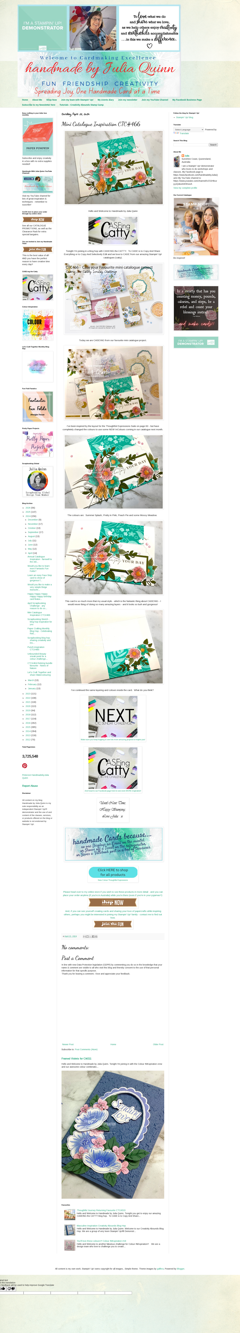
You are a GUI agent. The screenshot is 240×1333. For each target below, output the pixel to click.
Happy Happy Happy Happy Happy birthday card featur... (39, 596)
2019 (28, 710)
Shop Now (51, 100)
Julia (187, 156)
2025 (28, 512)
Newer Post (68, 1044)
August (32, 536)
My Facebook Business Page (187, 100)
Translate (181, 133)
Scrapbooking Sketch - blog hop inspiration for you (40, 622)
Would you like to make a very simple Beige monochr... (40, 587)
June (30, 544)
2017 (28, 718)
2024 (28, 516)
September (33, 532)
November (33, 524)
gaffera (160, 1269)
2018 (28, 714)
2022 (28, 698)
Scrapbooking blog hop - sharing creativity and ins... (39, 640)
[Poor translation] (11, 1288)
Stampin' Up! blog (184, 117)
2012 (28, 739)
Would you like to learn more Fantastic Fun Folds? (39, 568)
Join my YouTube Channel (155, 100)
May (30, 549)
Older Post (158, 1044)
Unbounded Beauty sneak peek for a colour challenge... (38, 656)
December (33, 519)
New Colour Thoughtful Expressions (113, 880)
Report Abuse (30, 785)
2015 (28, 727)
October (32, 528)
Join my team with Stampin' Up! (77, 100)
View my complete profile (185, 188)
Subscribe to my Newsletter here (38, 105)
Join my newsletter (127, 100)
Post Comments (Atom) (86, 1049)
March (31, 680)
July (30, 540)
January (32, 688)
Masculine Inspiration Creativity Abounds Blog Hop (101, 1225)
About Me (37, 100)
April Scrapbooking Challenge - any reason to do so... (37, 606)
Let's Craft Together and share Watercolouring (39, 673)
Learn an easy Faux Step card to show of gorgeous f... (40, 578)
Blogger (180, 1269)
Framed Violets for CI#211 (76, 1058)
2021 (28, 702)
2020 (28, 706)
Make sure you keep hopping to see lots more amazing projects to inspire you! (113, 740)
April (30, 553)
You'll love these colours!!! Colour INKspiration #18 (101, 1241)
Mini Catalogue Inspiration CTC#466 (39, 613)
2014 (28, 731)
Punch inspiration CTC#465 (36, 648)
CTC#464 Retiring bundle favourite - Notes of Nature (40, 666)
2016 (28, 723)
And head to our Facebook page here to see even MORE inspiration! (113, 791)
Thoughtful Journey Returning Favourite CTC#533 (101, 1210)
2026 (28, 508)
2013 (28, 735)
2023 (28, 693)
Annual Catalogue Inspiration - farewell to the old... (40, 559)
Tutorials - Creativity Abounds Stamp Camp (82, 105)
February (32, 684)
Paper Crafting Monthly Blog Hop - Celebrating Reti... (40, 631)
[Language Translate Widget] (188, 129)
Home (25, 100)
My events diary (106, 100)
